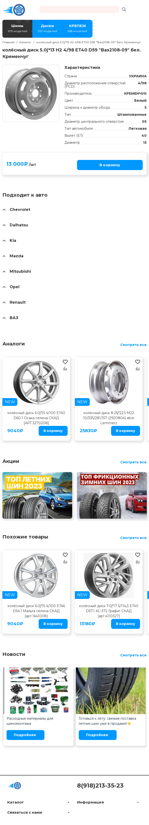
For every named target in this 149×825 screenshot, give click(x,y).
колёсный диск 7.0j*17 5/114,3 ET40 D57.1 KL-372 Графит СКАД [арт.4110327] (108, 611)
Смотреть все (133, 345)
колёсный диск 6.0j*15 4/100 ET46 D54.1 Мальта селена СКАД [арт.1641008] (36, 611)
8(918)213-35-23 (100, 785)
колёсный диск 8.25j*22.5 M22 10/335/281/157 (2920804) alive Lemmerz (108, 418)
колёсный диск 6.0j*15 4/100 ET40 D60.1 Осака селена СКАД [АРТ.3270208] (36, 418)
